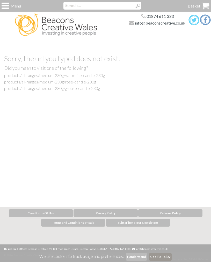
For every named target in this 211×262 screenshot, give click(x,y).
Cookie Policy (160, 257)
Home (56, 25)
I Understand (136, 257)
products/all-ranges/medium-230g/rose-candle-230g (50, 81)
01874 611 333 (160, 16)
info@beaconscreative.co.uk (160, 22)
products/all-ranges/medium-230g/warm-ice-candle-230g (54, 75)
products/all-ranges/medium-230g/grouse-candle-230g (52, 88)
